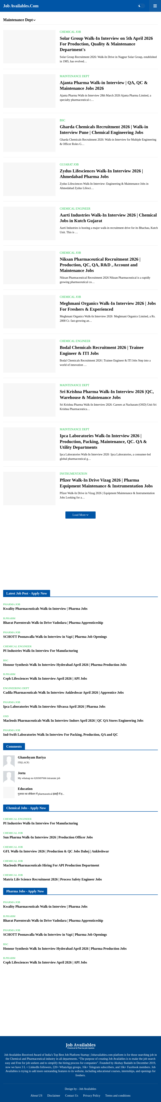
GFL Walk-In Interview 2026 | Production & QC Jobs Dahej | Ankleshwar (56, 851)
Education (25, 789)
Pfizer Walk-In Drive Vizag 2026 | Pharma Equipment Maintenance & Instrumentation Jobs (106, 483)
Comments (14, 746)
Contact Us (71, 1095)
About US (36, 1095)
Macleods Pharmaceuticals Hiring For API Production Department (51, 865)
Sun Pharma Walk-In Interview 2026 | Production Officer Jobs (48, 837)
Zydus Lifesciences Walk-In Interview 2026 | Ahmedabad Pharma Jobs (101, 173)
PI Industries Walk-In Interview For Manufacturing (40, 650)
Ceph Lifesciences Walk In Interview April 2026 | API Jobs (45, 678)
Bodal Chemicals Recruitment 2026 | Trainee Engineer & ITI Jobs (102, 350)
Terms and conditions (117, 1095)
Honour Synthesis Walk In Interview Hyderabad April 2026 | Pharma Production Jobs (65, 664)
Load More (79, 514)
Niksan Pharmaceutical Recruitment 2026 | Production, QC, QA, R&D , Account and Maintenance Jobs (100, 265)
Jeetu (21, 773)
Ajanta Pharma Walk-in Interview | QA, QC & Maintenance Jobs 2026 (104, 85)
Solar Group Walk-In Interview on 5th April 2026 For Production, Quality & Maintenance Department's (106, 44)
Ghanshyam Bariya (32, 757)
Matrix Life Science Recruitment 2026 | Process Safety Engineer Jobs (52, 879)
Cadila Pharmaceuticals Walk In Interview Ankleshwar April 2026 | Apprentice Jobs (63, 692)
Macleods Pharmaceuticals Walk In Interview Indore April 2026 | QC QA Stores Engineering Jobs (73, 720)
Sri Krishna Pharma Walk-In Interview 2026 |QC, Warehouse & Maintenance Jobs (107, 394)
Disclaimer (53, 1095)
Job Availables (87, 1088)
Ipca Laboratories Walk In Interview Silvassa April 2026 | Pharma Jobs (54, 706)
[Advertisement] (80, 554)
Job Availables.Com (21, 6)
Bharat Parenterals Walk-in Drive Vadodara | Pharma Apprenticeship (53, 622)
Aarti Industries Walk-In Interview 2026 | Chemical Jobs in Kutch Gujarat (108, 218)
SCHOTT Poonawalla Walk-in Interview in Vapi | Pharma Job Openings (55, 636)
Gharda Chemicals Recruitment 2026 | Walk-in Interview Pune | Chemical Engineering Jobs (104, 129)
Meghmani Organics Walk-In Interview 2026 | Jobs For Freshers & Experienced (108, 306)
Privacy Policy (91, 1095)
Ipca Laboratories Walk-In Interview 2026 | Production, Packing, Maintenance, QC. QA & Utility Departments (103, 441)
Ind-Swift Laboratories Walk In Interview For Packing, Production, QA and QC (60, 734)
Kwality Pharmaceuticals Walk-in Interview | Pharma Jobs (45, 608)
